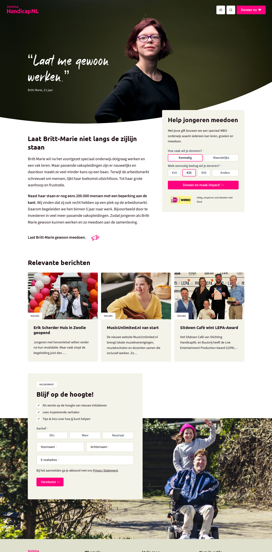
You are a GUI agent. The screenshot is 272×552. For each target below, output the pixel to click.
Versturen (48, 482)
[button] (231, 10)
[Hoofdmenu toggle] (220, 10)
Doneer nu (249, 9)
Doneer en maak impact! (201, 185)
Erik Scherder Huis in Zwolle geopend (60, 330)
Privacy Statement (105, 470)
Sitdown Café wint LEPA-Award (209, 327)
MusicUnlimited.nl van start (133, 327)
